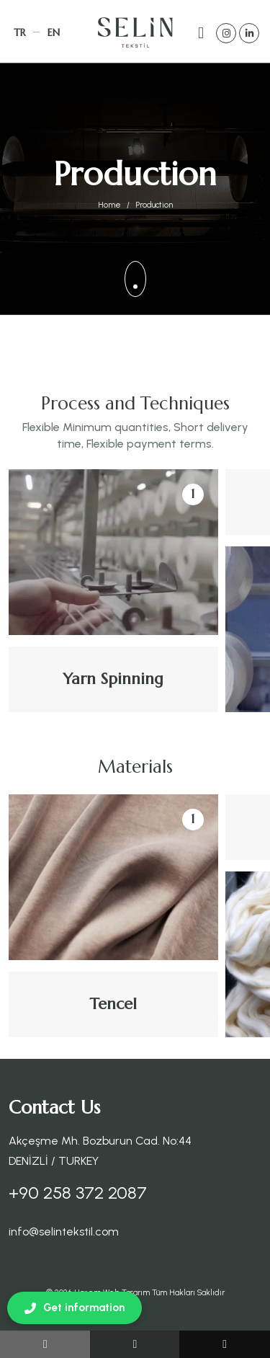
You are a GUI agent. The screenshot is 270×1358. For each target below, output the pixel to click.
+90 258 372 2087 (78, 1193)
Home (109, 205)
